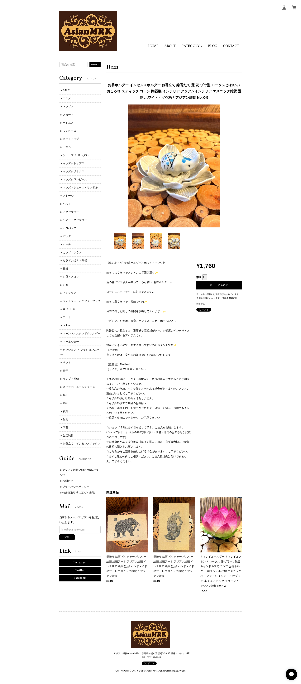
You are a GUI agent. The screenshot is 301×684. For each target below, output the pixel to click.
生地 (65, 419)
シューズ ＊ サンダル (75, 155)
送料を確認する (229, 298)
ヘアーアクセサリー (75, 219)
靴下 (65, 394)
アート (67, 317)
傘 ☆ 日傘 (69, 309)
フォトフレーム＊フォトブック (81, 301)
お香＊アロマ (71, 276)
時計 (65, 403)
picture (67, 325)
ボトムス (68, 122)
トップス (68, 106)
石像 (65, 284)
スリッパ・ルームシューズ (79, 386)
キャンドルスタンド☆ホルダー (81, 333)
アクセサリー (71, 211)
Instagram (80, 563)
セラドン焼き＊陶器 (75, 260)
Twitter (79, 570)
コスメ (67, 98)
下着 (65, 427)
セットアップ (71, 138)
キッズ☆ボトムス (73, 171)
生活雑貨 (68, 435)
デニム (67, 146)
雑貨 (65, 268)
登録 (67, 537)
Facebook (80, 578)
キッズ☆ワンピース (75, 179)
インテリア (69, 292)
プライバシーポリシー (75, 486)
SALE (66, 90)
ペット (67, 362)
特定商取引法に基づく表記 (78, 492)
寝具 (65, 411)
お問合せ (67, 480)
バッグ (67, 236)
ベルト (67, 203)
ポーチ (67, 244)
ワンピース (69, 130)
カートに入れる (219, 285)
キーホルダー (71, 341)
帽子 (65, 370)
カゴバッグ (69, 228)
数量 (199, 277)
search (95, 64)
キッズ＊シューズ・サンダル (80, 187)
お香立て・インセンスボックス (81, 443)
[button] (192, 46)
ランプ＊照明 (71, 378)
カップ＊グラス (72, 252)
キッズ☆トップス (73, 163)
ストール (68, 195)
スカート (68, 114)
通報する (200, 304)
